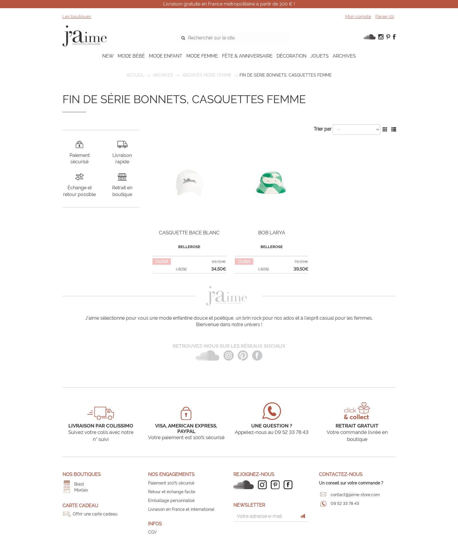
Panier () (384, 16)
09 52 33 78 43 (345, 503)
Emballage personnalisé (171, 500)
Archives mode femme (207, 75)
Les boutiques (77, 16)
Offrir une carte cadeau (95, 514)
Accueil (135, 75)
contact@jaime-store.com (355, 494)
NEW (108, 56)
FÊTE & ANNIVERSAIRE (247, 56)
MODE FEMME (202, 56)
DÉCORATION (291, 56)
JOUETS (319, 56)
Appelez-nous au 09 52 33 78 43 (271, 432)
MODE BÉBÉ (131, 56)
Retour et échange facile (171, 491)
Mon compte (358, 16)
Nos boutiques (82, 474)
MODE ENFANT (165, 56)
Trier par (323, 129)
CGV (152, 532)
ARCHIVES (344, 56)
